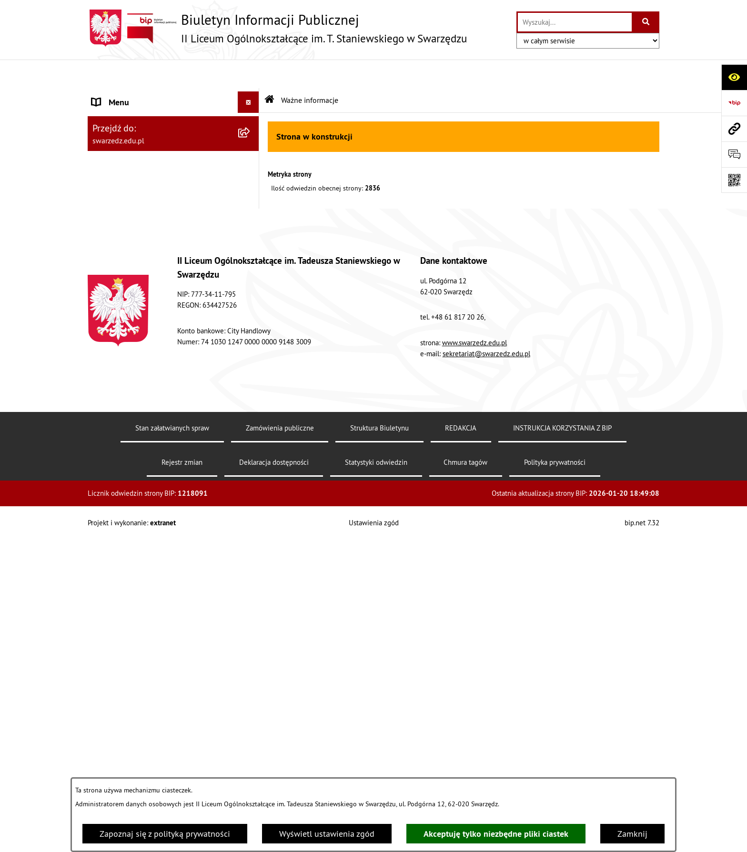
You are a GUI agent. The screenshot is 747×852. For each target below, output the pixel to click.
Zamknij (632, 833)
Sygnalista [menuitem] (111, 472)
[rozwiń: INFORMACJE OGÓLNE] (250, 95)
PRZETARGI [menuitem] (112, 223)
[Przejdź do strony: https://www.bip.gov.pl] (734, 103)
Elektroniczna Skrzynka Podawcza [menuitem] (154, 373)
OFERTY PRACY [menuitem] (120, 245)
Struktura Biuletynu (379, 740)
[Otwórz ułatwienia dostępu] (734, 77)
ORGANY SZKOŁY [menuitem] (123, 137)
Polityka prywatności (554, 774)
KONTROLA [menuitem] (112, 287)
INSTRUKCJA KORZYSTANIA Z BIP (562, 740)
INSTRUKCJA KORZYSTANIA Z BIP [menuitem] (152, 202)
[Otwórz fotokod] (734, 180)
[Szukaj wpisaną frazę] (646, 22)
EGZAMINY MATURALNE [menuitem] (136, 180)
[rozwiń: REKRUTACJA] (250, 159)
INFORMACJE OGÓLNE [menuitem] (132, 95)
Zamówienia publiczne (280, 740)
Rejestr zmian (182, 774)
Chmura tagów (465, 774)
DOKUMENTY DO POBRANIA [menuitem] (144, 352)
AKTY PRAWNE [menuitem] (119, 116)
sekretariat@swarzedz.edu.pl (486, 666)
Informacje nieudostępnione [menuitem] (144, 395)
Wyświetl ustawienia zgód (326, 833)
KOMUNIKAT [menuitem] (114, 450)
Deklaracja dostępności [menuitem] (135, 330)
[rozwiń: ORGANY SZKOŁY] (250, 138)
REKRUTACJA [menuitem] (116, 159)
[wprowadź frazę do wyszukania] (574, 22)
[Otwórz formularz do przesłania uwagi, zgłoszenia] (734, 154)
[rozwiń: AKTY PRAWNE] (250, 117)
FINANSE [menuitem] (108, 266)
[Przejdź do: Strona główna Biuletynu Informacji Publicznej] (269, 71)
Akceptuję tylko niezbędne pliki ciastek (496, 833)
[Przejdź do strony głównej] (277, 28)
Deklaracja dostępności (274, 774)
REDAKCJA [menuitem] (111, 309)
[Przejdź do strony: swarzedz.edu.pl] (734, 128)
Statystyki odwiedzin (376, 774)
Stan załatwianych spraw (172, 740)
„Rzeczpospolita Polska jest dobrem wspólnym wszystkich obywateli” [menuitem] (157, 423)
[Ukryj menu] (248, 73)
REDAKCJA (460, 740)
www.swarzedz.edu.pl (474, 655)
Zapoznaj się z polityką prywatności (165, 833)
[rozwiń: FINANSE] (250, 267)
